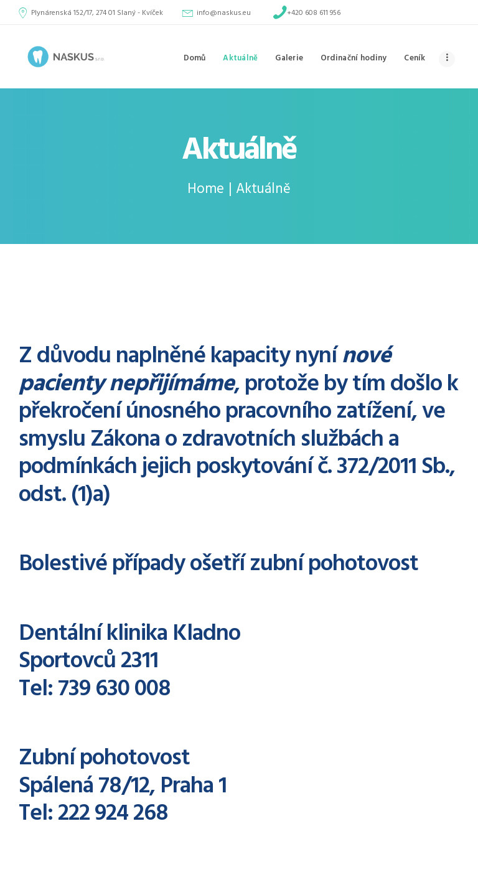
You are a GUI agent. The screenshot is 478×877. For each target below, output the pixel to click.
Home (205, 189)
